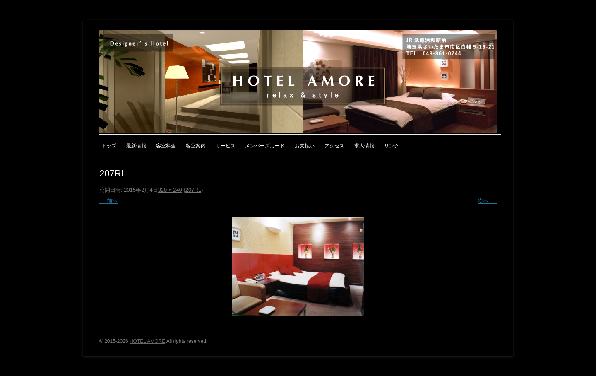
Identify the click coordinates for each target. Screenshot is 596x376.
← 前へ (108, 201)
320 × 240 (170, 190)
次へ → (487, 201)
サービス (226, 146)
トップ (108, 146)
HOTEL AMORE (147, 341)
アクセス (334, 146)
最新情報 (136, 146)
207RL (193, 190)
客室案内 (196, 146)
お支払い (305, 146)
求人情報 (364, 146)
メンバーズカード (265, 146)
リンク (391, 146)
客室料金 (166, 146)
